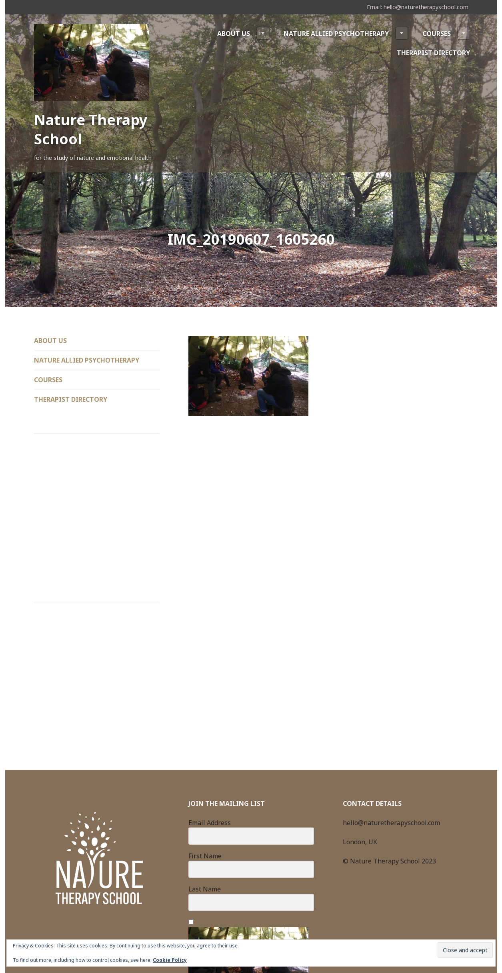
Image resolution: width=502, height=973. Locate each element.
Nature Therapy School (91, 129)
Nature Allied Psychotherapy (346, 33)
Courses (446, 33)
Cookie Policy (170, 960)
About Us (243, 33)
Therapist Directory (433, 52)
